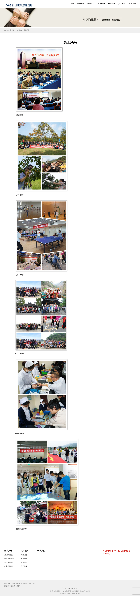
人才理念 (24, 555)
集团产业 (111, 3)
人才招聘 (24, 559)
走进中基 (80, 3)
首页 (72, 3)
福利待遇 (24, 562)
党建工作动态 (9, 559)
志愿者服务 (8, 562)
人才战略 (121, 3)
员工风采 (26, 30)
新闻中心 (101, 3)
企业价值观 (8, 555)
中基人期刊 (8, 566)
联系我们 (132, 3)
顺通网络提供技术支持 (12, 586)
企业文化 (91, 3)
